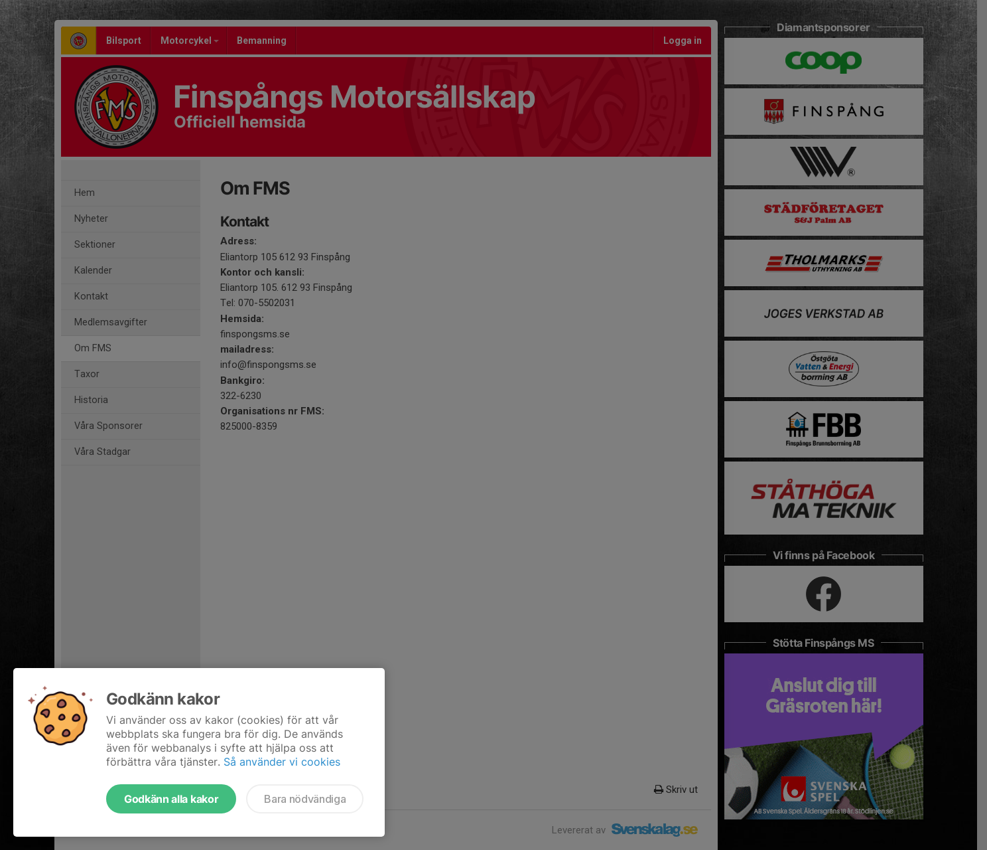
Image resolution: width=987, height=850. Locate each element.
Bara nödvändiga (305, 799)
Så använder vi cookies (282, 761)
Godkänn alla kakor (171, 799)
